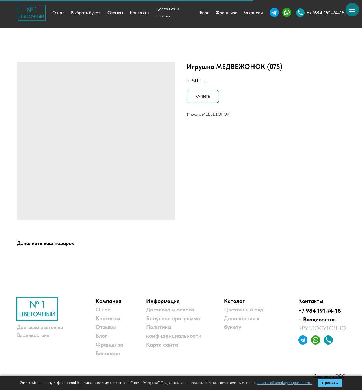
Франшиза (109, 344)
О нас (103, 309)
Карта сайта (162, 344)
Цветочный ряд (243, 309)
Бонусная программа (173, 318)
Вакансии (108, 353)
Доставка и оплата (170, 309)
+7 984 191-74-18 (319, 310)
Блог (101, 335)
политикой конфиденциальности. (284, 383)
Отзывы (106, 327)
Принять (330, 383)
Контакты (108, 318)
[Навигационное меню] (352, 10)
